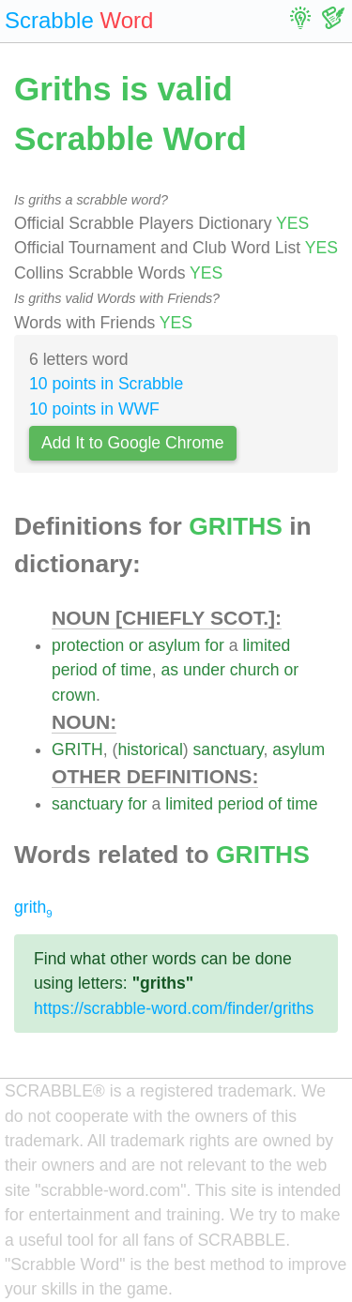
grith (33, 907)
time (135, 669)
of (109, 669)
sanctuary (228, 749)
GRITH (77, 749)
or (136, 645)
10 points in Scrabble (106, 383)
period (75, 669)
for (214, 645)
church (255, 669)
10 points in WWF (94, 409)
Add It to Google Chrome (132, 442)
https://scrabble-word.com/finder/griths (174, 1008)
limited (266, 645)
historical (149, 749)
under (204, 669)
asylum (174, 645)
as (169, 669)
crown (74, 695)
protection (88, 645)
